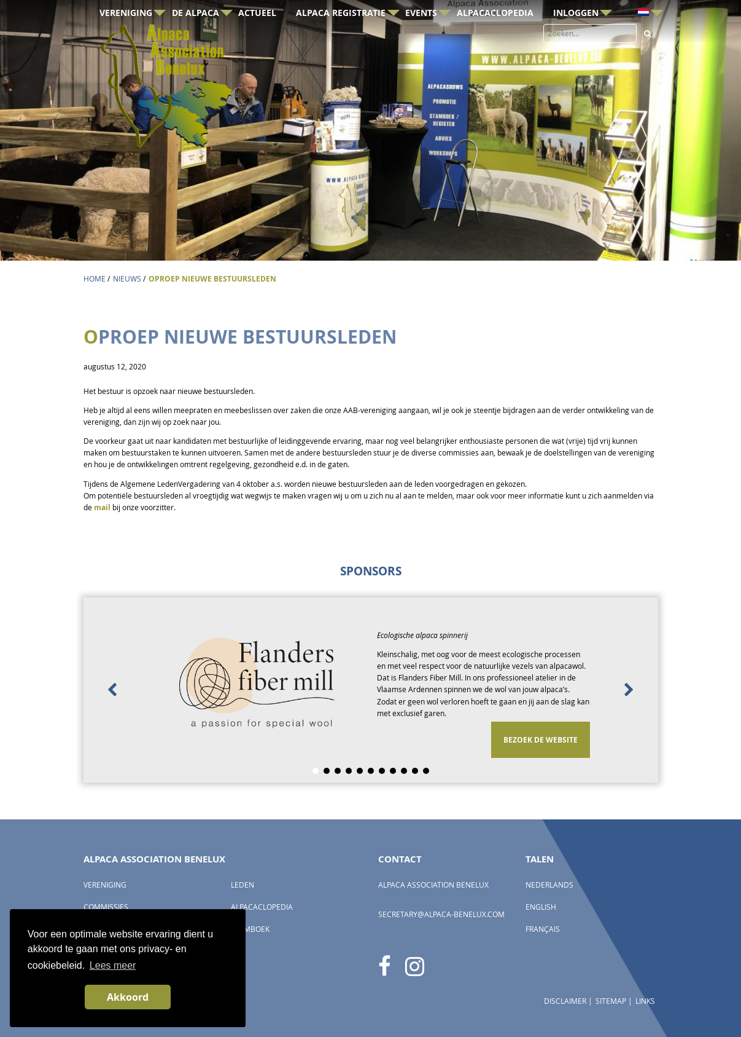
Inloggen (576, 33)
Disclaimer (565, 1001)
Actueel (257, 33)
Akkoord (128, 997)
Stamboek (250, 929)
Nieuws (127, 279)
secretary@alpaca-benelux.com (441, 914)
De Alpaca (195, 33)
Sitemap (611, 1001)
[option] (370, 690)
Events (421, 33)
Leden (242, 885)
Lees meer (113, 965)
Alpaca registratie (341, 33)
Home (94, 279)
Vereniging (125, 33)
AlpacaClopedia (495, 33)
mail (102, 507)
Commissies (105, 907)
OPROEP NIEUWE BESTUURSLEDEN (212, 279)
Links (645, 1001)
